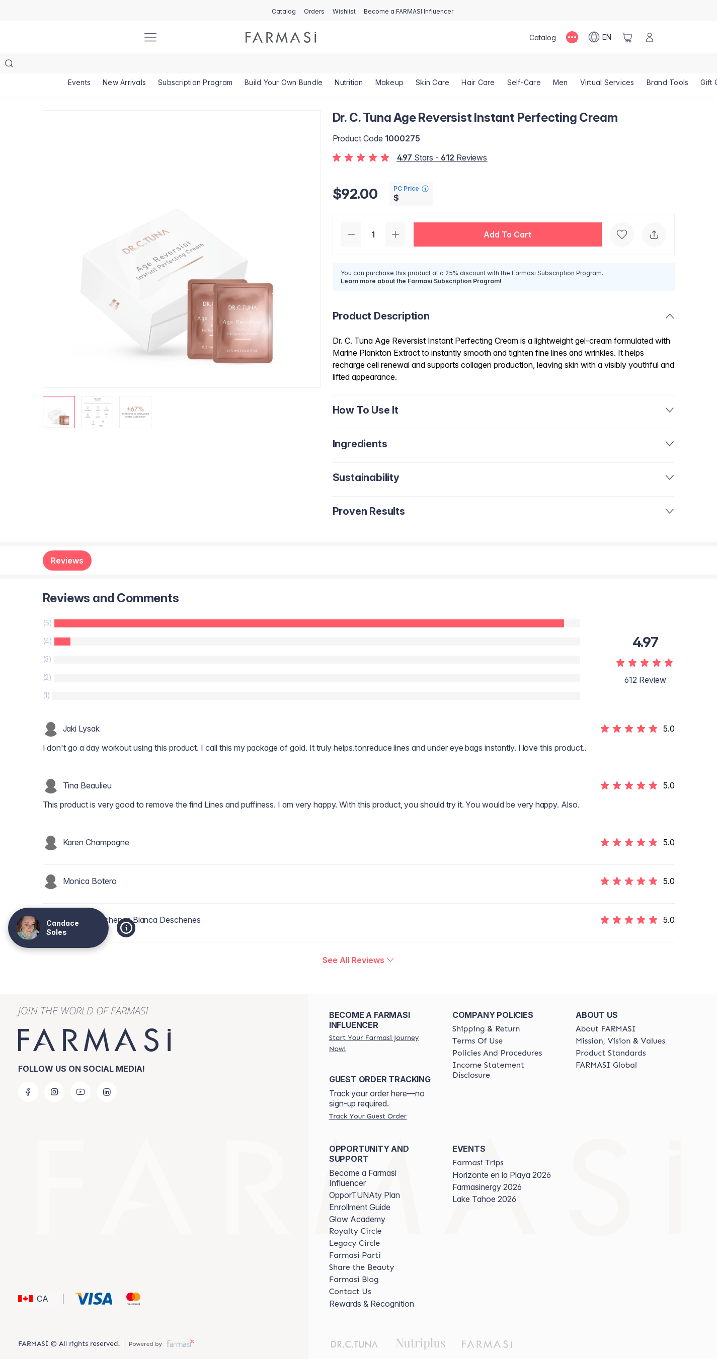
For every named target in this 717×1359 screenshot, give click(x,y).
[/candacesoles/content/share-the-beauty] (361, 1247)
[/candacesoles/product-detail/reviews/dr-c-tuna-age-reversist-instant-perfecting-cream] (358, 940)
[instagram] (54, 1072)
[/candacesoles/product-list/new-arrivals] (124, 65)
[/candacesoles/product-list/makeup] (389, 65)
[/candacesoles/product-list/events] (79, 65)
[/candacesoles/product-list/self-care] (524, 65)
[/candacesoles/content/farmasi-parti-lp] (355, 1235)
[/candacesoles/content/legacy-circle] (354, 1223)
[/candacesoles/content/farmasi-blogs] (354, 1259)
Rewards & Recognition (371, 1283)
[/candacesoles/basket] (627, 37)
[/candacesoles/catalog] (284, 11)
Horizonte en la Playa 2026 (501, 1155)
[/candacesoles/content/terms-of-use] (477, 1021)
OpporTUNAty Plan (364, 1175)
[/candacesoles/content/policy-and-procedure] (497, 1033)
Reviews (67, 540)
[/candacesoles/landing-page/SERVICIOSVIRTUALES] (607, 65)
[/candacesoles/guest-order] (368, 1095)
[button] (508, 214)
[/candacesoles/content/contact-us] (350, 1271)
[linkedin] (107, 1072)
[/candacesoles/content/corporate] (606, 1045)
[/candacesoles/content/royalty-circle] (355, 1211)
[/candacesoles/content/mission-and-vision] (620, 1021)
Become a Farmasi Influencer (362, 1158)
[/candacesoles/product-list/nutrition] (349, 65)
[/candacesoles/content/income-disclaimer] (504, 1050)
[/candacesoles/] (97, 37)
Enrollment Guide (359, 1187)
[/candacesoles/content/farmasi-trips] (478, 1143)
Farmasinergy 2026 (487, 1167)
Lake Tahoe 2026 (484, 1179)
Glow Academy (357, 1199)
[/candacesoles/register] (314, 11)
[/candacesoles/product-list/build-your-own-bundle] (283, 65)
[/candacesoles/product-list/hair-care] (478, 65)
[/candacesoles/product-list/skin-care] (432, 65)
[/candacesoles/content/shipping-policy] (486, 1009)
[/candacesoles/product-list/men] (560, 65)
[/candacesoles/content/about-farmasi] (606, 1009)
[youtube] (80, 1072)
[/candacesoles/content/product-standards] (611, 1033)
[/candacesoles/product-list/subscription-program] (195, 65)
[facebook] (28, 1072)
